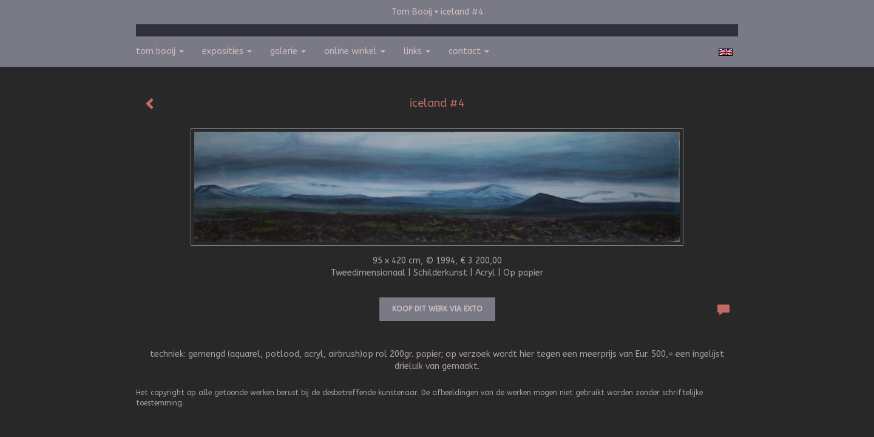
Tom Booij (411, 12)
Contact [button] (469, 51)
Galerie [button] (288, 51)
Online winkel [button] (354, 51)
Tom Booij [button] (160, 51)
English (726, 52)
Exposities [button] (227, 51)
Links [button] (417, 51)
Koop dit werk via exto (437, 309)
